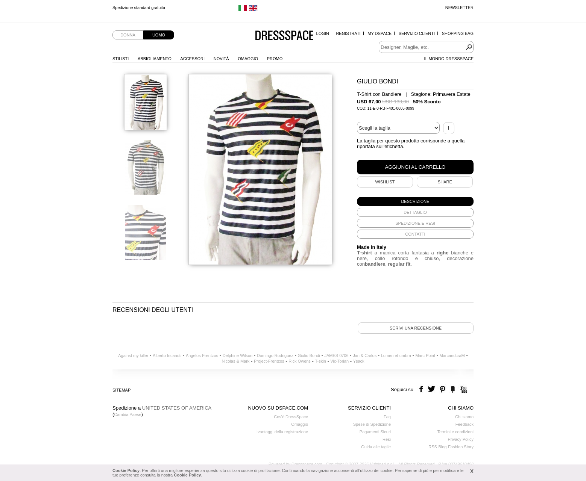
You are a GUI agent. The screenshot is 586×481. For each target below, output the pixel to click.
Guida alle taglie (376, 447)
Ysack (358, 361)
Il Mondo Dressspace (449, 58)
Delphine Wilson (237, 355)
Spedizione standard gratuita (138, 7)
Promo (275, 58)
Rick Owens (299, 361)
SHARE (445, 182)
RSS (432, 447)
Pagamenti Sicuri (375, 432)
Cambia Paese (127, 414)
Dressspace (284, 35)
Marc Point (425, 355)
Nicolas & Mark (235, 361)
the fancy (453, 389)
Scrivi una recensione (416, 328)
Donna (127, 35)
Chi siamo (464, 416)
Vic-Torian (339, 361)
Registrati (348, 33)
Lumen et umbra (396, 355)
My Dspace (379, 33)
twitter (432, 389)
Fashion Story (461, 447)
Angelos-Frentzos (202, 355)
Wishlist (385, 182)
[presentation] (415, 201)
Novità (221, 58)
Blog (442, 447)
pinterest (442, 389)
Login (322, 33)
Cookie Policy (126, 470)
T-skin (320, 361)
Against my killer (133, 355)
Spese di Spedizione (372, 424)
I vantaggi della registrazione (281, 432)
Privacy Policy (461, 439)
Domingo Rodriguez (275, 355)
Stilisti (120, 58)
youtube (463, 389)
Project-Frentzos (269, 361)
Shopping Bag (458, 33)
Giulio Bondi (309, 355)
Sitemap (121, 390)
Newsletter (459, 7)
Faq (387, 416)
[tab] (415, 201)
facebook (422, 389)
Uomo (158, 35)
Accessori (192, 58)
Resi (387, 439)
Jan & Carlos (364, 355)
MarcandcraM (452, 355)
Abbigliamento (155, 58)
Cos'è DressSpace (291, 416)
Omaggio (248, 58)
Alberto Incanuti (167, 355)
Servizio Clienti (417, 33)
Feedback (464, 424)
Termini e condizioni (455, 432)
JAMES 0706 (336, 355)
